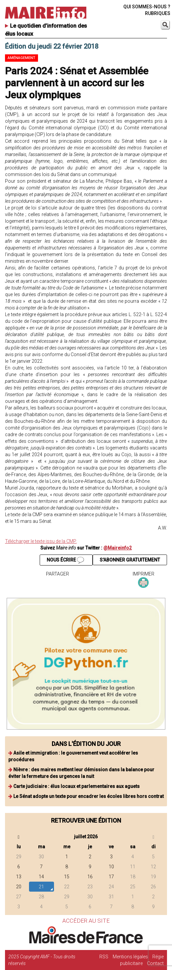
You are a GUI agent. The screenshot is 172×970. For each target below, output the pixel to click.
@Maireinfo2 (117, 548)
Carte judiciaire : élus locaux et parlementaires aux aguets (76, 786)
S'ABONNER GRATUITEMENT (130, 560)
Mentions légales (130, 956)
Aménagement (21, 58)
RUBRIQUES (157, 13)
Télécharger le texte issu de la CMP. (41, 541)
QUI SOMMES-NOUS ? (146, 6)
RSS (103, 956)
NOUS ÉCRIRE (65, 560)
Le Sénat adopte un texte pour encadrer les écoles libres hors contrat (88, 796)
